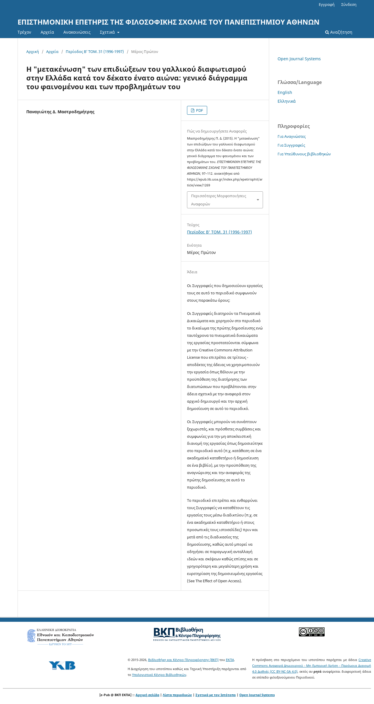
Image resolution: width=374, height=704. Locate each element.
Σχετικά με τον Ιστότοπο (215, 695)
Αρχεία (47, 32)
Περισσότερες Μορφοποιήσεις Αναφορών (218, 200)
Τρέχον (24, 32)
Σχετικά (108, 32)
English (285, 92)
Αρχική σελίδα (147, 695)
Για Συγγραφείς (291, 145)
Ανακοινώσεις (77, 32)
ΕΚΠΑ (230, 659)
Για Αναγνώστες (292, 136)
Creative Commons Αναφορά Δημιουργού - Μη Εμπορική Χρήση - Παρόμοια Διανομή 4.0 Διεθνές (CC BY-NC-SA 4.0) (311, 665)
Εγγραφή (327, 4)
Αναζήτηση (338, 32)
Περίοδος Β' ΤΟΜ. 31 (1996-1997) (95, 51)
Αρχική (32, 51)
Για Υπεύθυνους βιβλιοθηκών (304, 154)
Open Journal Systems (299, 58)
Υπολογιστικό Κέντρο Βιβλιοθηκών (159, 674)
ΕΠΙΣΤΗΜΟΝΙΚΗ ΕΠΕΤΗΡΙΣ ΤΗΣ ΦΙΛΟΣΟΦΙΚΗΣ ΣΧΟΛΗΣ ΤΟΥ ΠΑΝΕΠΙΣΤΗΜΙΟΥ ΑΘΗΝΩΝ (169, 22)
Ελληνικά (287, 101)
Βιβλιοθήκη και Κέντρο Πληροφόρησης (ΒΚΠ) (183, 659)
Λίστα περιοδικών (177, 695)
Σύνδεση (348, 4)
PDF (199, 110)
